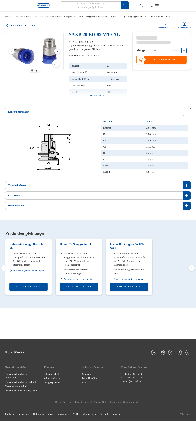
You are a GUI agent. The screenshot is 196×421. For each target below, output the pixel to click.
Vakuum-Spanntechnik (16, 386)
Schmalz (86, 374)
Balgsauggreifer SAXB (137, 16)
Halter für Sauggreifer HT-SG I (127, 276)
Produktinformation (165, 27)
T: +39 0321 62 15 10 (131, 374)
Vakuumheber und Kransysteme (21, 390)
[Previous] (12, 51)
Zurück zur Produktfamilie (20, 25)
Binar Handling (89, 378)
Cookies (116, 414)
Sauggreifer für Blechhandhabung (111, 16)
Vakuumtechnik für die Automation (40, 16)
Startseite (9, 16)
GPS (84, 382)
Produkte (19, 16)
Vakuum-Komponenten (66, 16)
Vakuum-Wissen (52, 378)
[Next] (57, 51)
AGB (75, 414)
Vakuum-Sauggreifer (87, 16)
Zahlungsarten (89, 414)
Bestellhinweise (184, 27)
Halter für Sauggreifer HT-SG (26, 276)
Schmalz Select (51, 374)
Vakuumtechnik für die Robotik (20, 382)
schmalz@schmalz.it (131, 381)
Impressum (23, 414)
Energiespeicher (51, 382)
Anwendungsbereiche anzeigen (26, 301)
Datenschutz (63, 414)
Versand (104, 414)
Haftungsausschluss (43, 414)
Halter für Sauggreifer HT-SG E (77, 276)
